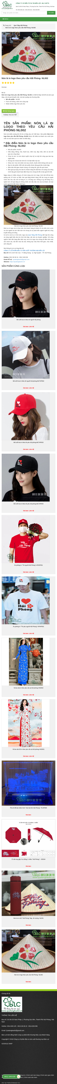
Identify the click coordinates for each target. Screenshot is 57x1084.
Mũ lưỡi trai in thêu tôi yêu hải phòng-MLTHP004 (28, 504)
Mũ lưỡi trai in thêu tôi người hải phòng (28, 319)
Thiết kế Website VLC (13, 1083)
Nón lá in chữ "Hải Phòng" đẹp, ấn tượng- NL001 (28, 918)
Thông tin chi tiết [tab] (10, 115)
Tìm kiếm (51, 12)
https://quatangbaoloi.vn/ (17, 261)
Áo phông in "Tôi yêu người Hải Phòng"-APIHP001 (28, 626)
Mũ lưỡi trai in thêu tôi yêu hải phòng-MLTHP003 (28, 442)
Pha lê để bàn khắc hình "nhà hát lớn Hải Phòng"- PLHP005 (28, 808)
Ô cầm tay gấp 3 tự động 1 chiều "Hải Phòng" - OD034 (28, 859)
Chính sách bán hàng (32, 1075)
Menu (5, 19)
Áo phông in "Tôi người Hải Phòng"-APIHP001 (28, 565)
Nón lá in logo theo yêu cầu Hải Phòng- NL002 (28, 975)
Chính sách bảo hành (30, 1077)
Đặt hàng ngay (8, 111)
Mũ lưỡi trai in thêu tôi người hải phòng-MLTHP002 (28, 381)
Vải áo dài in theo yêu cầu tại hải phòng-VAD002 (28, 688)
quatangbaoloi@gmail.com (21, 259)
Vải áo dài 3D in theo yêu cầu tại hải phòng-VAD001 (28, 749)
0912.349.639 (12, 1076)
